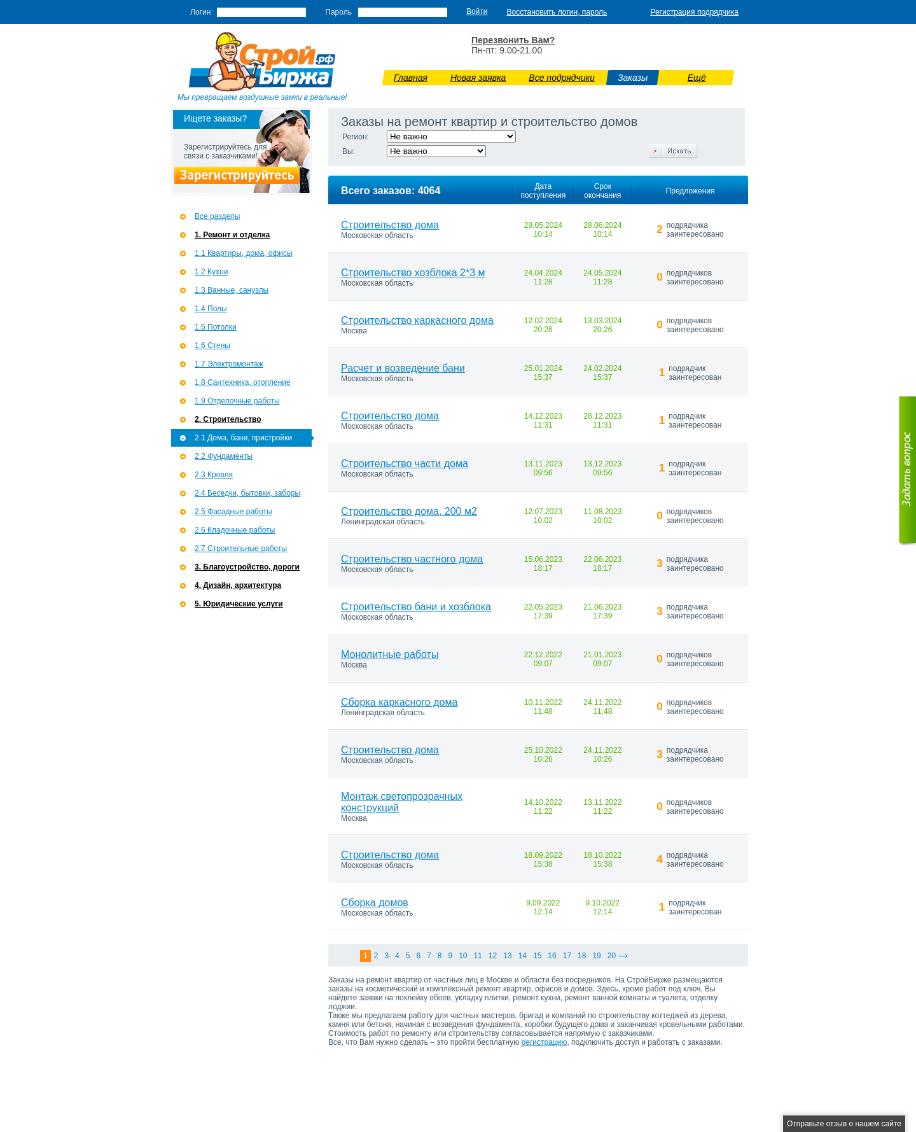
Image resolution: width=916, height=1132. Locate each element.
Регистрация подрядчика (694, 12)
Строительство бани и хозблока (416, 606)
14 (522, 955)
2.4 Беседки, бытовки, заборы (247, 493)
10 (463, 955)
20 (611, 955)
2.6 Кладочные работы (235, 530)
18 (582, 955)
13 (507, 955)
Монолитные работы (389, 654)
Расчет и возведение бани (403, 368)
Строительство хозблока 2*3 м (413, 272)
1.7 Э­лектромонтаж (229, 364)
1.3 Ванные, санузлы (231, 290)
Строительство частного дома (412, 559)
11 (478, 955)
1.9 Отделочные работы (237, 400)
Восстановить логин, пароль (557, 12)
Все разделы (217, 216)
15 (537, 955)
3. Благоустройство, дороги (247, 567)
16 (552, 955)
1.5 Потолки (216, 327)
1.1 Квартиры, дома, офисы (244, 253)
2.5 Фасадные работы (233, 511)
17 (567, 955)
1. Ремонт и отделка (232, 234)
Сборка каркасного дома (399, 702)
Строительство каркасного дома (417, 320)
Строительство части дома (404, 463)
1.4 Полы (211, 308)
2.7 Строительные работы (241, 548)
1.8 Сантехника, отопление (243, 382)
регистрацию (544, 1042)
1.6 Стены (212, 345)
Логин (200, 12)
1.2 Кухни (211, 271)
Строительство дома (390, 225)
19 (596, 955)
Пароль (338, 12)
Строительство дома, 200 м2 (409, 511)
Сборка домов (374, 902)
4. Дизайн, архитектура (238, 585)
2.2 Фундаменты (224, 456)
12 (493, 955)
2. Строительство (228, 419)
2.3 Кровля (214, 474)
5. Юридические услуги (239, 603)
